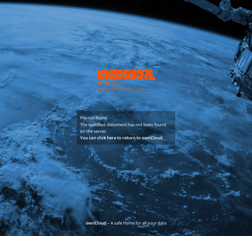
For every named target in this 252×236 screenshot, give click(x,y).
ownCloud (96, 223)
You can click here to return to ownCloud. (122, 138)
